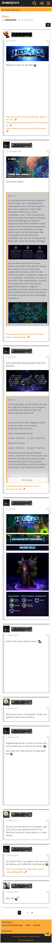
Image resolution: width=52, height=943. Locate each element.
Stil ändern (7, 922)
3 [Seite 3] (27, 912)
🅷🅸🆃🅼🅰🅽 (10, 20)
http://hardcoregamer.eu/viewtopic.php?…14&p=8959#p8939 (25, 870)
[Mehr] (47, 40)
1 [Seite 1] (19, 912)
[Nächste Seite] (31, 913)
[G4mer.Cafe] (11, 3)
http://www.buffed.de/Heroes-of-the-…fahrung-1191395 (24, 487)
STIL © (26, 940)
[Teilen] (48, 25)
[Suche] (34, 3)
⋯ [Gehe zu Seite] (23, 912)
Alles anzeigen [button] (27, 480)
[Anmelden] (41, 3)
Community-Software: (26, 936)
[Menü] (48, 3)
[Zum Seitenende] (48, 933)
